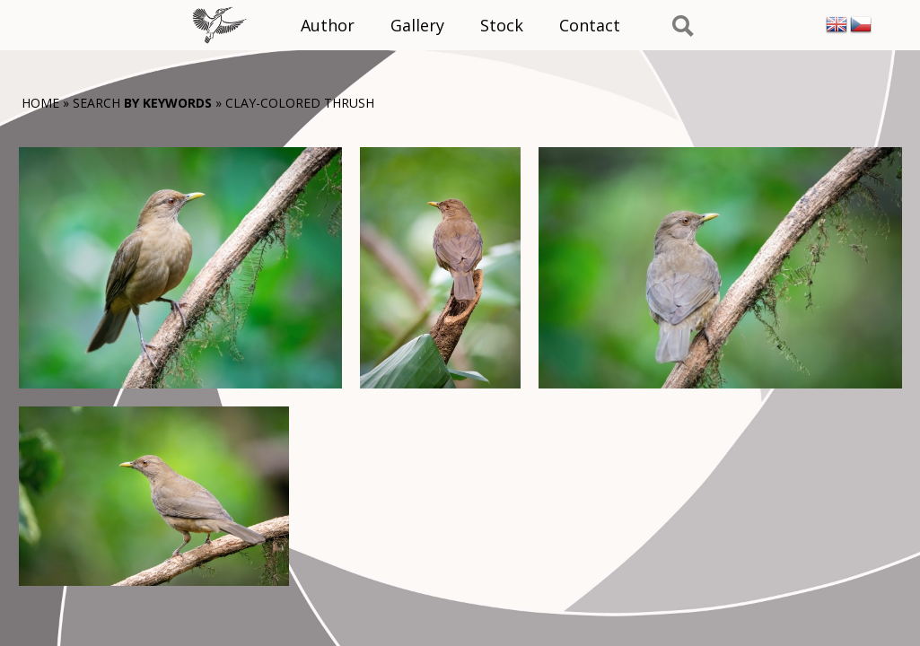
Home (40, 102)
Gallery (417, 25)
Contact (589, 25)
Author (328, 25)
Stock (501, 25)
